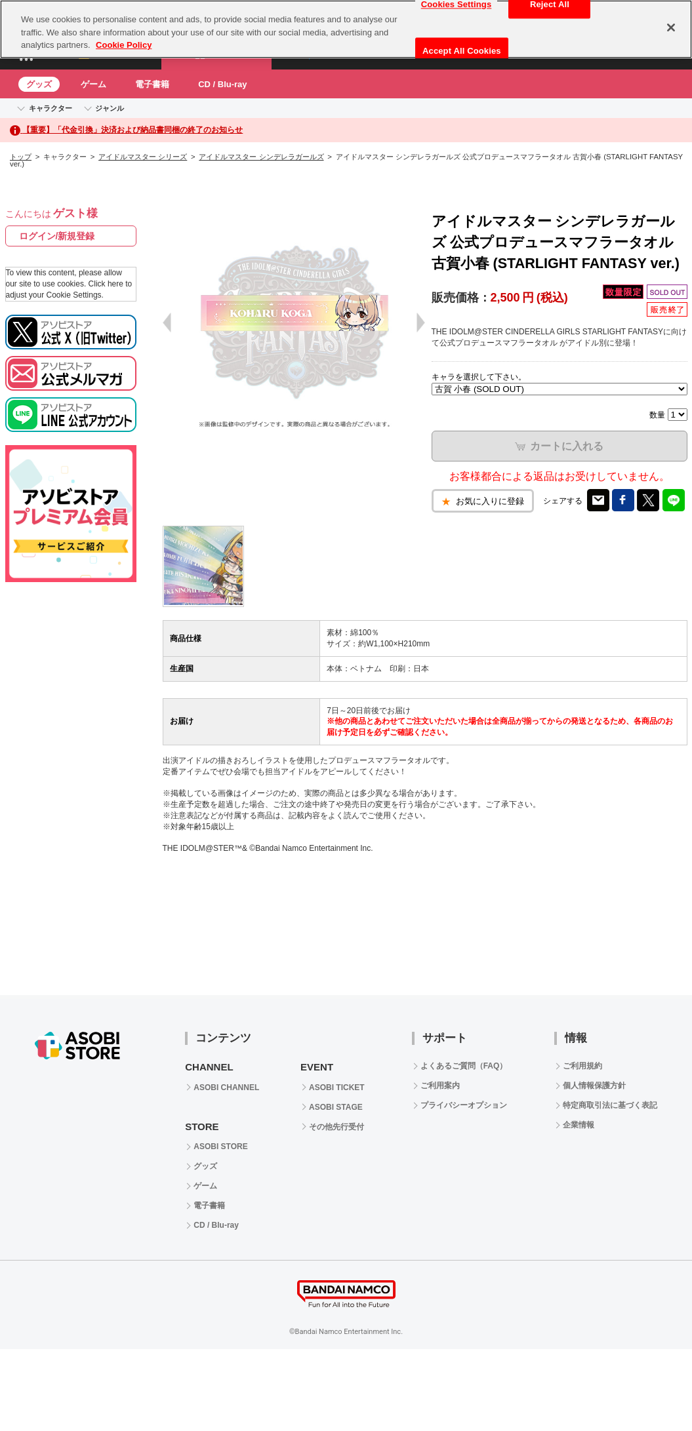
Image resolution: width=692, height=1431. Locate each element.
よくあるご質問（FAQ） (464, 1065)
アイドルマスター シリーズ (142, 157)
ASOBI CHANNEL (226, 1087)
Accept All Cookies (461, 51)
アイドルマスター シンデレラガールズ (261, 157)
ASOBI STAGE (336, 1107)
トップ (20, 157)
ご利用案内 (440, 1085)
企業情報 (578, 1124)
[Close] (671, 27)
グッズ (39, 84)
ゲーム (93, 84)
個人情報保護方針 (594, 1085)
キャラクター (50, 108)
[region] (346, 29)
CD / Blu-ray (222, 84)
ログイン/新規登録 (57, 236)
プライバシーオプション (463, 1105)
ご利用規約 (582, 1065)
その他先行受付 (336, 1126)
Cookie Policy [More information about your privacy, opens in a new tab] (124, 45)
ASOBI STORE (220, 1146)
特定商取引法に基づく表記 (610, 1105)
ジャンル (109, 108)
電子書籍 (152, 84)
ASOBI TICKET (337, 1087)
